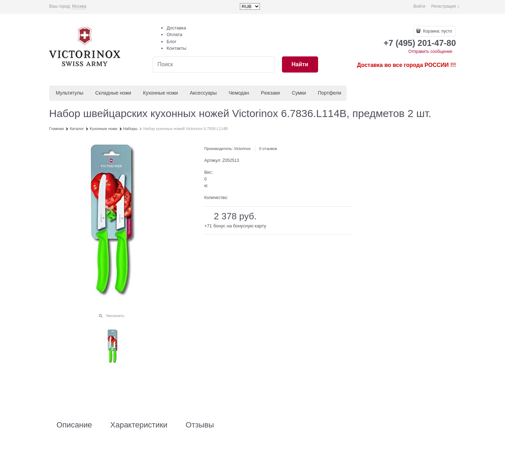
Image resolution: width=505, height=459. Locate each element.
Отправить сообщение (430, 51)
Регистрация (443, 6)
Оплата (174, 34)
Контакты (176, 48)
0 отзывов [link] (268, 148)
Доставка (176, 27)
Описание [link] (74, 425)
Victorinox (242, 148)
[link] (79, 6)
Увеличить (115, 316)
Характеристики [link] (138, 425)
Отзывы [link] (200, 425)
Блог (171, 41)
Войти (419, 6)
